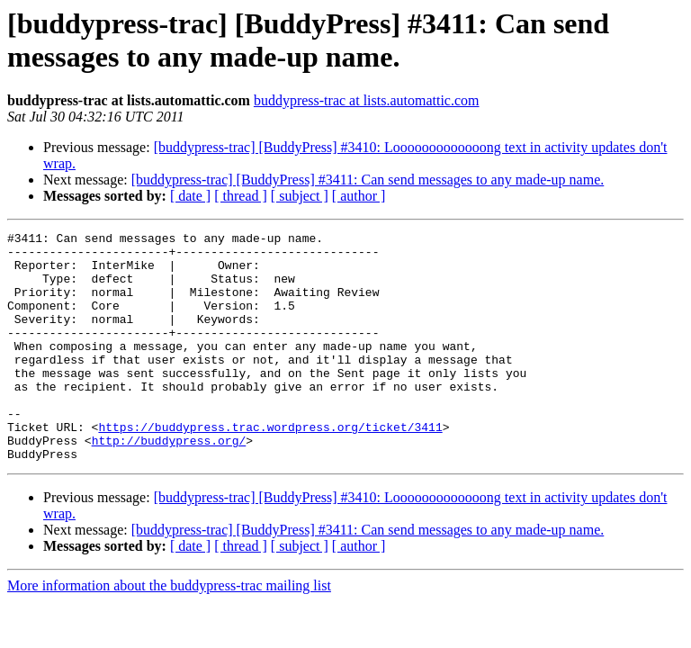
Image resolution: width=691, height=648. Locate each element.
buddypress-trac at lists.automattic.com (367, 100)
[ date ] (190, 195)
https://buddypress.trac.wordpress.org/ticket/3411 (270, 467)
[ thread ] (240, 195)
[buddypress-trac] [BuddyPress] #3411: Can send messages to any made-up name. (368, 179)
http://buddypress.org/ (169, 483)
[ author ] (359, 195)
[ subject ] (299, 195)
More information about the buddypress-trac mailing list (169, 631)
